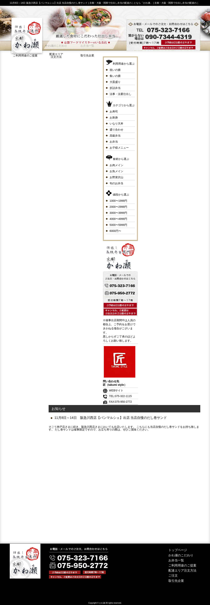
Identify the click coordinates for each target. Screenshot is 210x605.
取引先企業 (87, 55)
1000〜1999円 (118, 200)
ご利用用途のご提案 (182, 565)
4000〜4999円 (118, 218)
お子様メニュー (119, 147)
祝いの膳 (115, 69)
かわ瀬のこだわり (180, 555)
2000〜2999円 (118, 206)
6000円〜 (115, 230)
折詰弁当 (115, 87)
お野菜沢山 (116, 177)
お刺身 (114, 117)
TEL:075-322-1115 (117, 396)
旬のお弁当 (116, 183)
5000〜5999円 (118, 224)
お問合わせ (192, 14)
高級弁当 (115, 135)
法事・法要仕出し (120, 94)
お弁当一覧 (176, 560)
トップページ (177, 550)
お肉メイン (116, 165)
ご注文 (173, 575)
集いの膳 (115, 75)
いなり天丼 (116, 123)
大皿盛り (115, 81)
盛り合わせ (116, 129)
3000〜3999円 (118, 212)
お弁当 (114, 141)
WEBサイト (113, 390)
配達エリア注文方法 (56, 55)
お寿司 (114, 111)
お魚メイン (116, 171)
